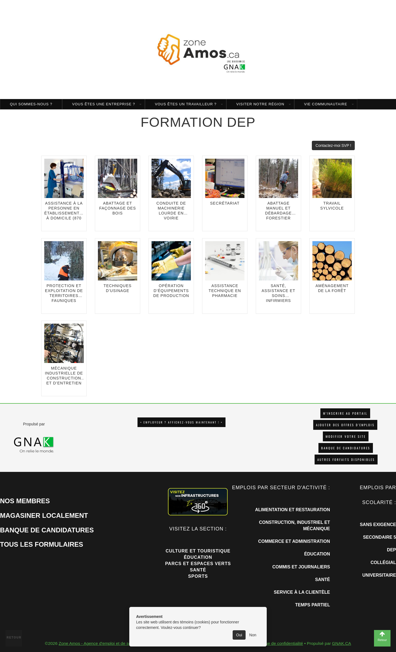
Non (252, 635)
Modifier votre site (346, 436)
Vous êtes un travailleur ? (185, 104)
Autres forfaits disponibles (346, 459)
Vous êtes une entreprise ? (103, 104)
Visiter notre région (260, 104)
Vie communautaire (325, 104)
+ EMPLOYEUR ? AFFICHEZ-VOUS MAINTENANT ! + (181, 422)
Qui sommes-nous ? (31, 104)
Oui (239, 635)
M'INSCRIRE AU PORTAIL (345, 413)
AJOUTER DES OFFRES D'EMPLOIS (345, 425)
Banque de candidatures (345, 448)
